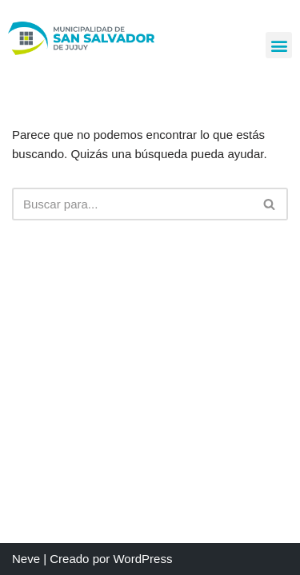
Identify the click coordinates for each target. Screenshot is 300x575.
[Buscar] (132, 204)
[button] (279, 45)
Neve (26, 558)
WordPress (142, 558)
